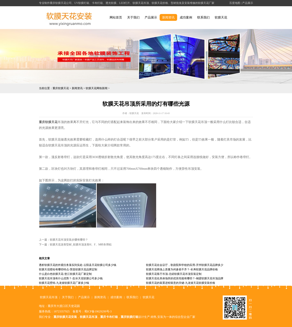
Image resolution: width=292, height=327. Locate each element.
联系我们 (203, 17)
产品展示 (247, 3)
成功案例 (186, 17)
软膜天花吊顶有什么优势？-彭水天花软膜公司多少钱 (71, 278)
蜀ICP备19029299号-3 (98, 311)
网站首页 (116, 17)
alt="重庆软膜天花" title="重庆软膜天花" (69, 17)
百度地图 (234, 3)
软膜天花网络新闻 (96, 88)
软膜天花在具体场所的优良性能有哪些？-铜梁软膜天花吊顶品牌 (184, 278)
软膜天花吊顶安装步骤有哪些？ (69, 239)
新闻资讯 (168, 17)
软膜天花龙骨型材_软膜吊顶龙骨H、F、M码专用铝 (81, 244)
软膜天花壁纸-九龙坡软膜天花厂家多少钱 (64, 282)
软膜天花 (221, 17)
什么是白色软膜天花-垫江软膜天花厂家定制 (65, 273)
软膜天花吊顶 (48, 297)
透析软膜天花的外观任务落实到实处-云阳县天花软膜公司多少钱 (77, 265)
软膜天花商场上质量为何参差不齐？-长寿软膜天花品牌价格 (182, 269)
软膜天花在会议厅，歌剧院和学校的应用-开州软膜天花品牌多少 (184, 265)
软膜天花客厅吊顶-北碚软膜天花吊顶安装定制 (173, 273)
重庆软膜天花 (61, 88)
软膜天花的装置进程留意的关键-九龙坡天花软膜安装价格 (180, 282)
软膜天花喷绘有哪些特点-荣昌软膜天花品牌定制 (68, 269)
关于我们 (133, 17)
